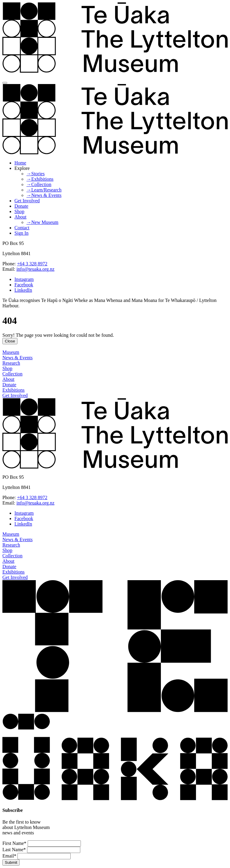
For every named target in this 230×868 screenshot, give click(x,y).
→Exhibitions (40, 179)
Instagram (24, 279)
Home (20, 162)
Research (11, 363)
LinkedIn (23, 290)
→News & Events (43, 195)
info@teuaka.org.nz (35, 269)
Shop (19, 211)
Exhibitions (13, 390)
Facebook (23, 284)
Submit (11, 862)
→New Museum (42, 222)
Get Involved (27, 200)
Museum (10, 352)
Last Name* (14, 849)
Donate (21, 206)
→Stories (35, 173)
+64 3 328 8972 (32, 263)
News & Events (17, 357)
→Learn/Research (43, 189)
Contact (21, 227)
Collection (12, 373)
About (20, 216)
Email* (9, 855)
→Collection (38, 184)
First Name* (14, 843)
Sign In (21, 233)
